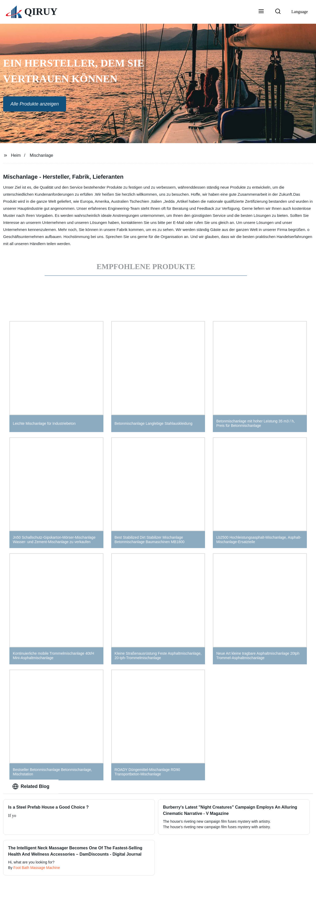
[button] (261, 11)
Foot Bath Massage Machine (36, 868)
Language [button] (299, 11)
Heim (16, 155)
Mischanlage (41, 155)
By (10, 868)
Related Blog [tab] (30, 786)
